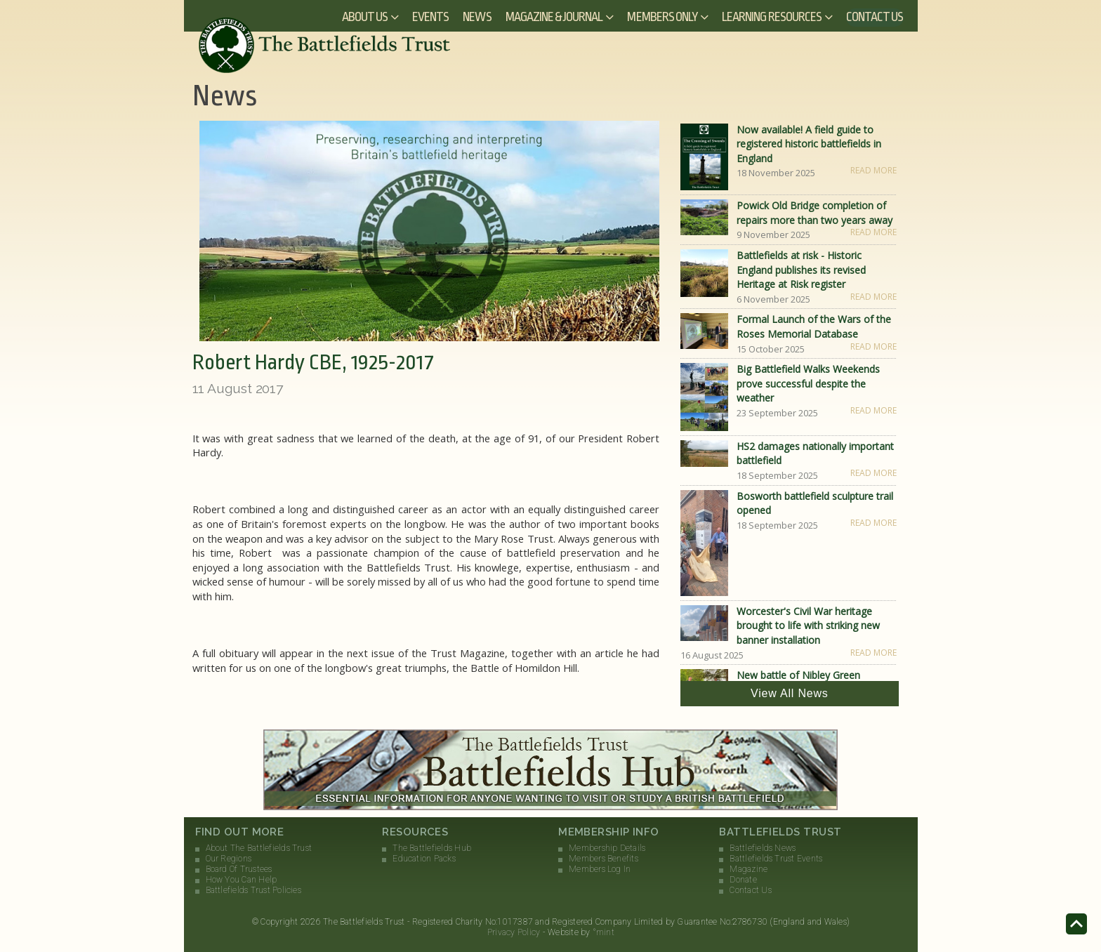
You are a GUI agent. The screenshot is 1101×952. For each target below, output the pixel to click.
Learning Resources (772, 17)
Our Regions (229, 859)
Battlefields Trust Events (776, 859)
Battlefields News (763, 848)
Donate (743, 880)
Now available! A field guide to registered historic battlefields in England (809, 144)
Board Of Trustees (239, 869)
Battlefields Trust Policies (253, 890)
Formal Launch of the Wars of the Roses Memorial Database (814, 326)
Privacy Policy (513, 932)
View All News (790, 693)
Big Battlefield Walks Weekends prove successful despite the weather (808, 383)
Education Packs (424, 859)
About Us (365, 17)
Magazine (748, 869)
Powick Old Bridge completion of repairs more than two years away (814, 213)
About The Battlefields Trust (259, 848)
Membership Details (607, 848)
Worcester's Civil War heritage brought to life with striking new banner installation (808, 625)
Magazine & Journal (554, 17)
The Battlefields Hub (432, 848)
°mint (603, 932)
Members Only (662, 17)
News (477, 17)
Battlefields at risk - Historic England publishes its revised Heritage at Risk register (801, 270)
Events (430, 17)
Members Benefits (603, 859)
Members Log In (600, 869)
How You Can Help (241, 880)
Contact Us (875, 17)
